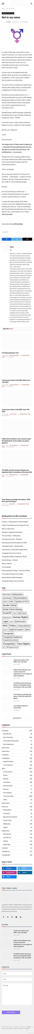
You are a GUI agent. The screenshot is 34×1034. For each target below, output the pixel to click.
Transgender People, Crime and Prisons (13, 581)
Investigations (6, 758)
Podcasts (6, 789)
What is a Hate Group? (8, 529)
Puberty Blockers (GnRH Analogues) (12, 577)
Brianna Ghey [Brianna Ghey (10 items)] (6, 594)
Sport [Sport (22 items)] (27, 630)
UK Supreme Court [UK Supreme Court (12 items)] (12, 647)
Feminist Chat (7, 837)
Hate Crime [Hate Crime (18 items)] (22, 613)
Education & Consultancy (10, 817)
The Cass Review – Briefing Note (11, 535)
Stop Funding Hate (8, 744)
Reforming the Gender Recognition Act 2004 (14, 542)
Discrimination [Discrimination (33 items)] (20, 598)
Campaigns (5, 730)
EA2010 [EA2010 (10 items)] (5, 601)
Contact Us (27, 1028)
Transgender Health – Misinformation (12, 546)
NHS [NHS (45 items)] (5, 625)
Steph (9, 22)
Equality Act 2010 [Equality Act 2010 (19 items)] (22, 602)
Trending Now (6, 851)
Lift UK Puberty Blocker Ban (11, 741)
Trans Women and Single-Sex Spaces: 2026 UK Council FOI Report (22, 696)
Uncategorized (6, 855)
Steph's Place (5, 831)
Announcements (7, 772)
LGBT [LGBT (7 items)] (11, 621)
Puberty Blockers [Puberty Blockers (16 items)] (24, 626)
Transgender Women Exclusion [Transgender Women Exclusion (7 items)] (10, 640)
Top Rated (5, 848)
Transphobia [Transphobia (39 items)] (9, 644)
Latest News (6, 782)
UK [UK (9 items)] (3, 647)
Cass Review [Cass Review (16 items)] (7, 598)
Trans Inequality (6, 567)
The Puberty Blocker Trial (10, 353)
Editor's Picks (5, 748)
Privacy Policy (9, 1028)
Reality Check (6, 803)
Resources (5, 806)
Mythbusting (6, 824)
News (3, 768)
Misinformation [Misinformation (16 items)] (20, 622)
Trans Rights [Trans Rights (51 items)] (23, 643)
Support (5, 827)
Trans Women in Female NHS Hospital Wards (14, 549)
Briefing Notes (7, 810)
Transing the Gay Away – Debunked (12, 539)
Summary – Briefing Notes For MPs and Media (15, 522)
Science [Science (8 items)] (5, 630)
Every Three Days (8, 737)
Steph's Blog (6, 844)
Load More (17, 718)
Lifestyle (5, 841)
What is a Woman (7, 563)
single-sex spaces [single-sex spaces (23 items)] (16, 630)
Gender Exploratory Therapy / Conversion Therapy (16, 570)
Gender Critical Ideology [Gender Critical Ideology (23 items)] (12, 609)
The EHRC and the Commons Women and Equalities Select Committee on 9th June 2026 (22, 685)
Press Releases (7, 792)
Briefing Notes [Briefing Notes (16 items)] (18, 594)
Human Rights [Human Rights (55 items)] (20, 617)
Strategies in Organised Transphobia (12, 532)
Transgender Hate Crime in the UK (11, 553)
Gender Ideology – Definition (10, 560)
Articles (5, 775)
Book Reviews (7, 834)
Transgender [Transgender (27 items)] (8, 633)
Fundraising (5, 755)
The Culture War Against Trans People (12, 574)
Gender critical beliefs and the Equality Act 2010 (15, 525)
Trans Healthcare (8, 765)
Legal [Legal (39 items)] (5, 621)
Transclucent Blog (8, 13)
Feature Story (5, 751)
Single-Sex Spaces (8, 761)
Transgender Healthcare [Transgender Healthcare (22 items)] (12, 637)
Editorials (5, 779)
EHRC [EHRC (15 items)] (11, 602)
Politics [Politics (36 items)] (12, 626)
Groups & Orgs (7, 820)
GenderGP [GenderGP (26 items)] (7, 613)
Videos (5, 799)
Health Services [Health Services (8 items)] (7, 617)
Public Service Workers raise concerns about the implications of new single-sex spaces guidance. (16, 441)
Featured (5, 232)
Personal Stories (7, 785)
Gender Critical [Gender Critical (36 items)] (10, 605)
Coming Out (6, 813)
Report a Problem (18, 1028)
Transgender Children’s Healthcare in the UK (14, 556)
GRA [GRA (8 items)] (14, 613)
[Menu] (3, 5)
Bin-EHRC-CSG (7, 734)
